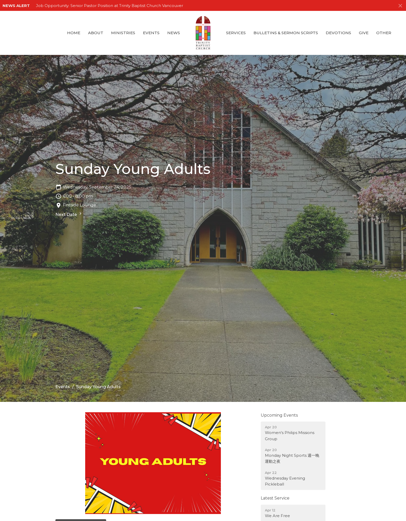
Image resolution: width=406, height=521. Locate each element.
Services (236, 32)
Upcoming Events (279, 415)
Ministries (123, 32)
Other (383, 32)
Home (73, 32)
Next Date (69, 214)
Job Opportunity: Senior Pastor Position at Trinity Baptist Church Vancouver (109, 5)
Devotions (338, 32)
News (173, 32)
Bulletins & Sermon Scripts (285, 32)
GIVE (363, 32)
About (95, 32)
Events (151, 32)
